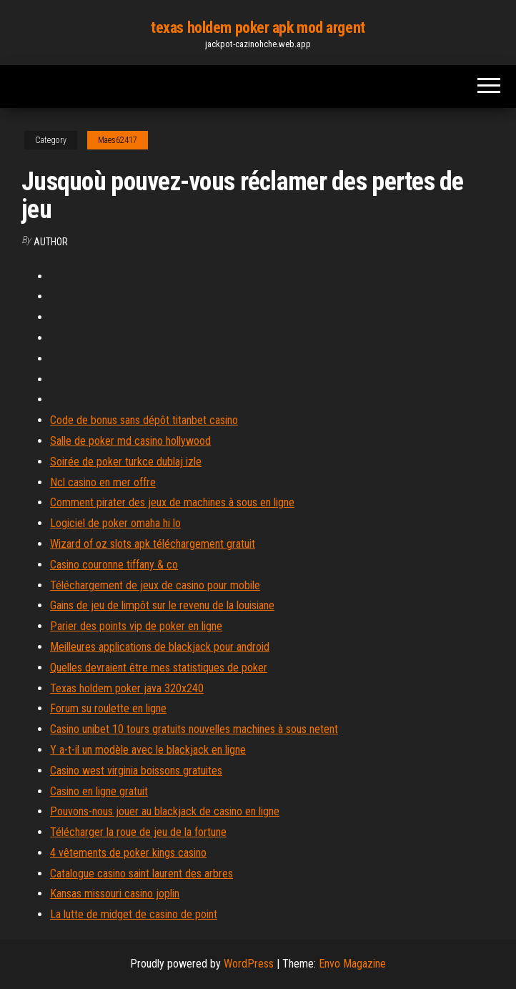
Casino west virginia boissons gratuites (136, 770)
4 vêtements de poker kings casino (128, 853)
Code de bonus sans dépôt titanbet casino (144, 420)
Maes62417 (117, 140)
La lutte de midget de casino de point (133, 914)
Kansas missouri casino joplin (114, 893)
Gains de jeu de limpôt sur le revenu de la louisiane (162, 605)
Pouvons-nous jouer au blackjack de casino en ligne (164, 811)
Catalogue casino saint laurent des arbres (141, 873)
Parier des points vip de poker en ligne (136, 626)
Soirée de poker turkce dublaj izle (126, 461)
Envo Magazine (352, 963)
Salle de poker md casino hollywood (130, 441)
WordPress (249, 963)
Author (51, 241)
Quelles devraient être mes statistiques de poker (158, 667)
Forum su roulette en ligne (108, 708)
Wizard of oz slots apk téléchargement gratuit (152, 544)
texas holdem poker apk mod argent (257, 27)
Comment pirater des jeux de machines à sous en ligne (172, 502)
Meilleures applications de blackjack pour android (159, 647)
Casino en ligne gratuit (99, 791)
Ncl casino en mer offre (103, 482)
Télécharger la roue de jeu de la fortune (138, 832)
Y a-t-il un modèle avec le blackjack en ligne (148, 750)
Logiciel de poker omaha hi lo (115, 523)
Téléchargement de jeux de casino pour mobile (155, 585)
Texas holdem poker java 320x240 (127, 688)
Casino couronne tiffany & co (114, 564)
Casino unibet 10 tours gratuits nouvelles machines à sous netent (194, 729)
